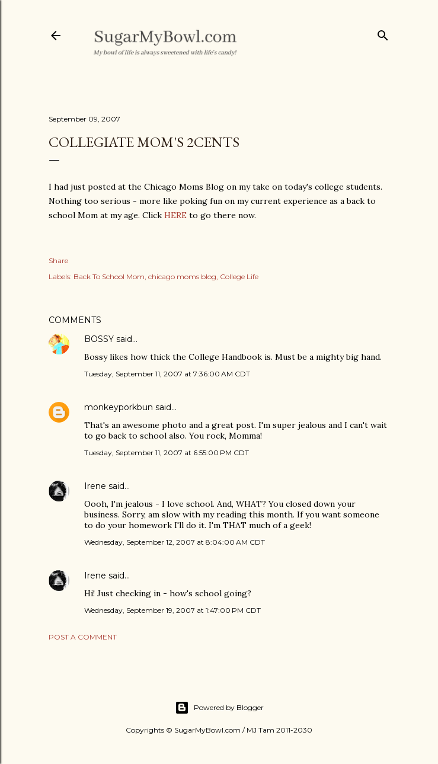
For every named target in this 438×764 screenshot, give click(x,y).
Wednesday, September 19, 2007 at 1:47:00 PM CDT (172, 610)
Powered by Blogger (219, 708)
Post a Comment (83, 636)
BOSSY (99, 339)
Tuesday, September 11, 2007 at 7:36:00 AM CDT (167, 373)
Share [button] (58, 260)
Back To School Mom (109, 276)
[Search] (383, 32)
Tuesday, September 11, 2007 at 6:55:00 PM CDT (166, 452)
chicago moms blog (182, 276)
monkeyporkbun (118, 407)
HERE (175, 215)
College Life (239, 276)
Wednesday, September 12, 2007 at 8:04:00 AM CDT (174, 542)
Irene (95, 486)
